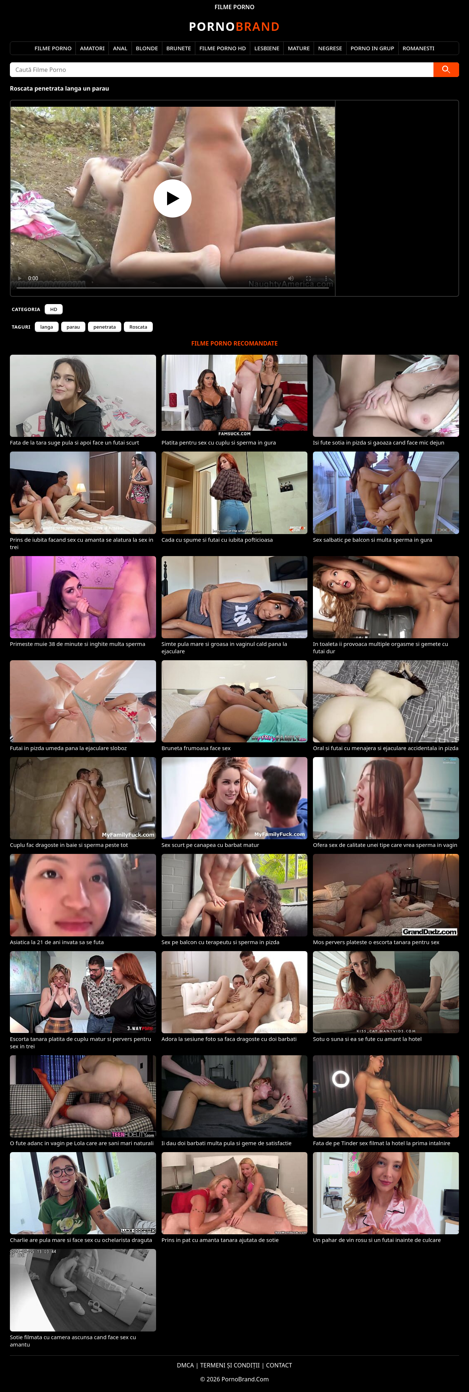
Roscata (138, 327)
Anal (120, 48)
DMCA (185, 1365)
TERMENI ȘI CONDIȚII (230, 1365)
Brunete (178, 48)
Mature (299, 48)
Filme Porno (52, 48)
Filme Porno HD (222, 48)
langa (46, 327)
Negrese (330, 48)
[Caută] (446, 69)
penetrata (104, 327)
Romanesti (419, 48)
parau (73, 327)
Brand (234, 26)
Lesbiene (266, 48)
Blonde (147, 48)
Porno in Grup (372, 48)
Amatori (92, 48)
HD (53, 309)
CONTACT (279, 1365)
